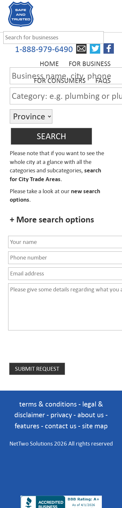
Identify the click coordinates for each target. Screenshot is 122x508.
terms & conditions (48, 404)
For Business (90, 64)
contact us (60, 426)
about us (90, 415)
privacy (61, 415)
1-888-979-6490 (44, 49)
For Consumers (60, 81)
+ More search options (52, 219)
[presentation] (57, 349)
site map (95, 426)
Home (49, 64)
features (27, 426)
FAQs (103, 81)
